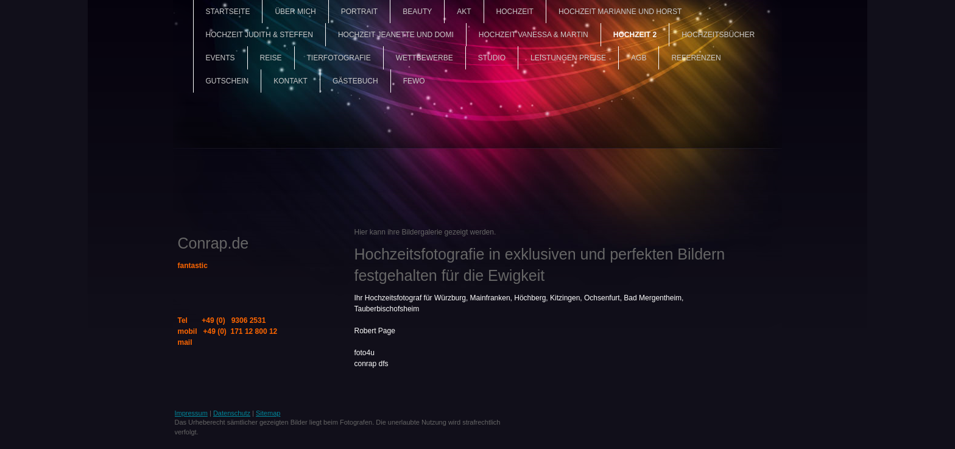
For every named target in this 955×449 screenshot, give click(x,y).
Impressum (191, 413)
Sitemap (268, 413)
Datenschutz (231, 413)
